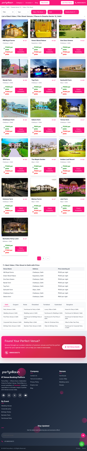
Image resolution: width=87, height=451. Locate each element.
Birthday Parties (6, 412)
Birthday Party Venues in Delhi (11, 326)
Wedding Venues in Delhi (10, 313)
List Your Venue (67, 3)
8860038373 (80, 3)
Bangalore (69, 304)
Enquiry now (34, 385)
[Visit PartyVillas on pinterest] (20, 395)
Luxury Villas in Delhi (50, 309)
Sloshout (17, 385)
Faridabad (46, 304)
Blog (36, 3)
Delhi (7, 7)
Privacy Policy (34, 382)
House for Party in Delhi (71, 309)
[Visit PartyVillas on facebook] (3, 395)
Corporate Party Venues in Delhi (12, 322)
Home (3, 7)
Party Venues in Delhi (9, 309)
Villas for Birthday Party (51, 326)
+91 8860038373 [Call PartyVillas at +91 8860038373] (9, 441)
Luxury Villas (63, 379)
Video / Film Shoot (28, 7)
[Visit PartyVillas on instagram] (9, 395)
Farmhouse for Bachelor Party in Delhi (74, 317)
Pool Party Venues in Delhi (10, 317)
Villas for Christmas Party (52, 322)
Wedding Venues (6, 406)
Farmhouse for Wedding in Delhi (54, 313)
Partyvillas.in (10, 448)
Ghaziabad (35, 304)
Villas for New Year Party (72, 322)
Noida (25, 304)
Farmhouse (62, 376)
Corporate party (6, 409)
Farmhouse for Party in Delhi (32, 309)
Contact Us (33, 376)
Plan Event (44, 3)
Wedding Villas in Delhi (30, 322)
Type (23, 12)
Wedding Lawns (64, 382)
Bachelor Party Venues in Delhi (32, 326)
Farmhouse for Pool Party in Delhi (52, 317)
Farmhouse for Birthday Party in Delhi (33, 317)
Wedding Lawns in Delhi (30, 313)
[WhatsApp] (81, 444)
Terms (84, 448)
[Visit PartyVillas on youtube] (25, 395)
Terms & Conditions (36, 379)
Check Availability (21, 51)
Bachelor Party (5, 415)
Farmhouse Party (6, 418)
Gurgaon (15, 304)
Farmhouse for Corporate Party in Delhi (74, 326)
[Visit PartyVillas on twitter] (14, 395)
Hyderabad (58, 304)
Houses (61, 385)
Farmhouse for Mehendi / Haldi (73, 313)
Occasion (29, 3)
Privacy (78, 448)
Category (20, 3)
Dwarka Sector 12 (16, 7)
